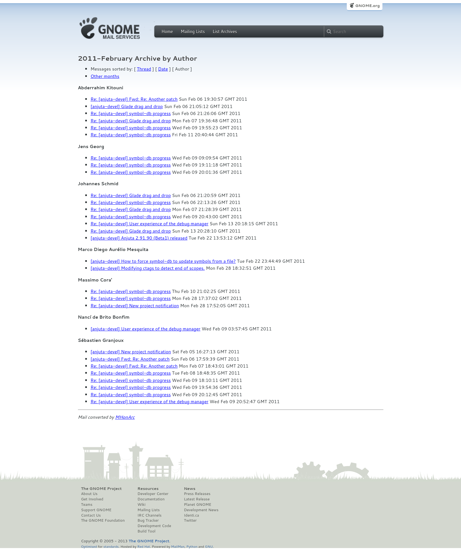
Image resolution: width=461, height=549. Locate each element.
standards (111, 546)
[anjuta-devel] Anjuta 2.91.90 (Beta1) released (139, 238)
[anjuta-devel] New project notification (131, 352)
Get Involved (92, 499)
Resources (147, 488)
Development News (201, 509)
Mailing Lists (193, 31)
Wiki (141, 504)
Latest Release (197, 499)
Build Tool (146, 531)
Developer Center (152, 493)
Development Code (154, 525)
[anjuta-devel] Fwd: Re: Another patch (130, 359)
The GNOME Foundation (103, 520)
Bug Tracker (148, 520)
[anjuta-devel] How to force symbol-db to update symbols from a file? (163, 261)
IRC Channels (149, 515)
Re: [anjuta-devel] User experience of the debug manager (149, 223)
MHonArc (125, 417)
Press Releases (197, 493)
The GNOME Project (101, 488)
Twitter (190, 520)
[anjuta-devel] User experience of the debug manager (145, 329)
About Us (89, 493)
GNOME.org (367, 5)
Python (192, 546)
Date (163, 69)
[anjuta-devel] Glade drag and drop (127, 106)
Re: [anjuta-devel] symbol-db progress (131, 113)
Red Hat (143, 546)
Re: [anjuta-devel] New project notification (135, 305)
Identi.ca (191, 515)
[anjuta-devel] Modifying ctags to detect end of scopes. (148, 268)
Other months (105, 76)
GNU (209, 546)
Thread (144, 69)
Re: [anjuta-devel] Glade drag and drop (131, 121)
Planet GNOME (197, 504)
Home (167, 31)
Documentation (150, 499)
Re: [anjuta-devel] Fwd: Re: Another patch (134, 99)
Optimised (89, 546)
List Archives (225, 31)
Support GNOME (96, 509)
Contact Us (91, 515)
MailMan (178, 546)
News (189, 488)
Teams (87, 504)
